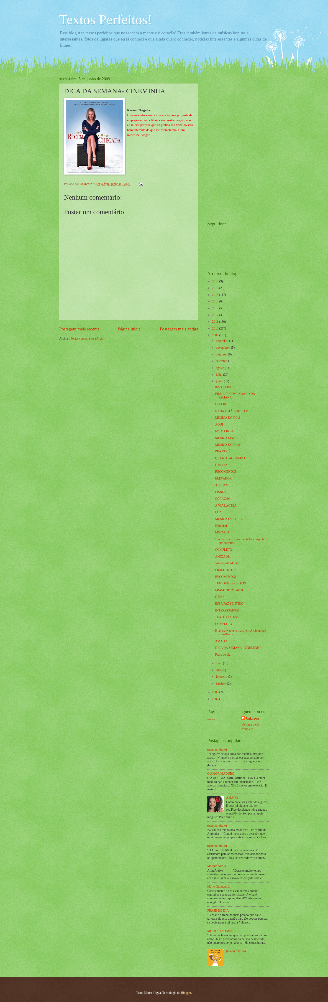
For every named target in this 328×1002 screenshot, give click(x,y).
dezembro (222, 340)
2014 (215, 301)
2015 (215, 295)
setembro (222, 361)
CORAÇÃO (222, 498)
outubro (221, 354)
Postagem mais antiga (179, 329)
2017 (215, 281)
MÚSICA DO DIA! (227, 417)
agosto (220, 368)
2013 (215, 308)
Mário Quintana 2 (218, 886)
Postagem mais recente (79, 329)
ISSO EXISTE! (224, 387)
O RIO (219, 597)
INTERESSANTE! (227, 610)
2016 (215, 288)
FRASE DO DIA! (226, 570)
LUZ (218, 512)
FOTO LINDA (224, 431)
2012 (215, 315)
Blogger (186, 992)
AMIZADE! (223, 556)
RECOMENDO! (225, 471)
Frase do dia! (223, 654)
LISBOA (220, 492)
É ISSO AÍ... (223, 465)
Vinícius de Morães (227, 563)
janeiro (221, 683)
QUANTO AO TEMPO (230, 458)
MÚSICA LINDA (226, 438)
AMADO (221, 641)
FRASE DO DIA (218, 910)
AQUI (219, 424)
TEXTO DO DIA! (226, 617)
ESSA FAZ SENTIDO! (229, 603)
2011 (215, 321)
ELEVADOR (223, 478)
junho (220, 381)
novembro (222, 347)
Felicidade (221, 526)
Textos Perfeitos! (105, 19)
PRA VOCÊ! (223, 451)
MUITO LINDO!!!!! (220, 931)
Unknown (252, 718)
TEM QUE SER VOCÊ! (230, 583)
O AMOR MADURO (220, 773)
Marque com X (216, 866)
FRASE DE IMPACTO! (230, 590)
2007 (215, 699)
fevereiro (222, 676)
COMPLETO (223, 549)
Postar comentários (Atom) (87, 338)
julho (219, 374)
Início (211, 719)
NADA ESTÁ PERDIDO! (231, 411)
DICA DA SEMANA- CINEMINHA (238, 647)
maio (219, 663)
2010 (215, 328)
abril (219, 670)
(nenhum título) (217, 749)
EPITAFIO (222, 532)
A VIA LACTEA (225, 505)
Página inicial (130, 329)
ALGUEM (221, 485)
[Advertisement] (225, 145)
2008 (215, 692)
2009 (215, 335)
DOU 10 (220, 404)
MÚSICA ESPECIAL (229, 519)
